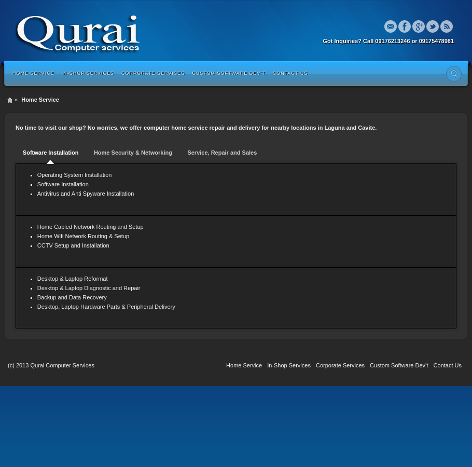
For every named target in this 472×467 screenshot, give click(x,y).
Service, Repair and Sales (222, 152)
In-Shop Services (88, 73)
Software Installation (51, 152)
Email (390, 26)
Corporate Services (153, 73)
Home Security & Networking (133, 152)
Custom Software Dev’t (229, 73)
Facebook (404, 26)
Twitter (432, 26)
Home (9, 100)
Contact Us (290, 73)
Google (418, 26)
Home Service (33, 73)
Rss (446, 26)
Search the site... (454, 73)
